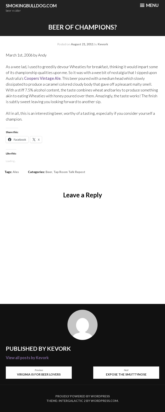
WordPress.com (104, 401)
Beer (49, 172)
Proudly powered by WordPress (82, 396)
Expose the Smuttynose (126, 372)
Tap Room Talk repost (69, 172)
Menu (149, 5)
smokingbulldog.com (31, 5)
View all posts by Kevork (27, 357)
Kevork (103, 44)
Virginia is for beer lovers (39, 372)
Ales (16, 172)
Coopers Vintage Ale (42, 78)
